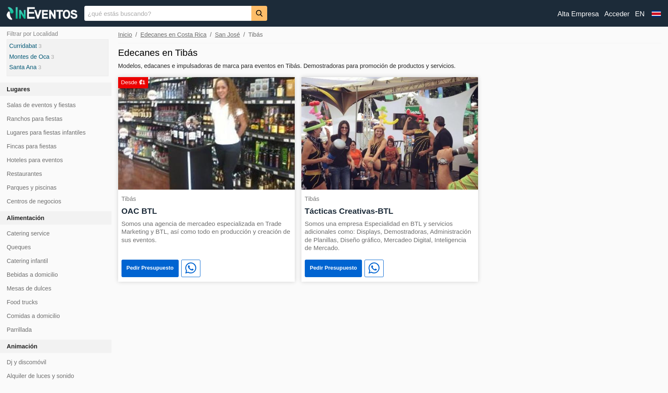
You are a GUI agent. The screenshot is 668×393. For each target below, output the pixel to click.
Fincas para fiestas (31, 146)
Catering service (28, 233)
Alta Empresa (578, 14)
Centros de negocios (34, 201)
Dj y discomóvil (26, 362)
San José (227, 34)
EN (640, 14)
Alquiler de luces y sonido (40, 376)
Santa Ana (23, 67)
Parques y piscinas (31, 187)
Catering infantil (27, 261)
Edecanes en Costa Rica (173, 34)
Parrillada (19, 329)
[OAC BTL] (206, 132)
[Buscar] (259, 13)
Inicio (125, 34)
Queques (19, 247)
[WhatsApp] (190, 268)
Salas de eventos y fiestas (41, 105)
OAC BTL (139, 211)
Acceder (617, 14)
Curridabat (23, 46)
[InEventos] (42, 14)
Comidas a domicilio (33, 316)
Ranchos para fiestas (35, 118)
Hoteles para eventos (35, 160)
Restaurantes (24, 173)
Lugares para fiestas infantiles (46, 132)
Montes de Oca (29, 56)
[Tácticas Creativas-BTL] (389, 132)
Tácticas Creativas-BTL (349, 211)
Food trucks (22, 302)
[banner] (334, 13)
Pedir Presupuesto (150, 268)
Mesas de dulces (29, 288)
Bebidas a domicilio (32, 274)
